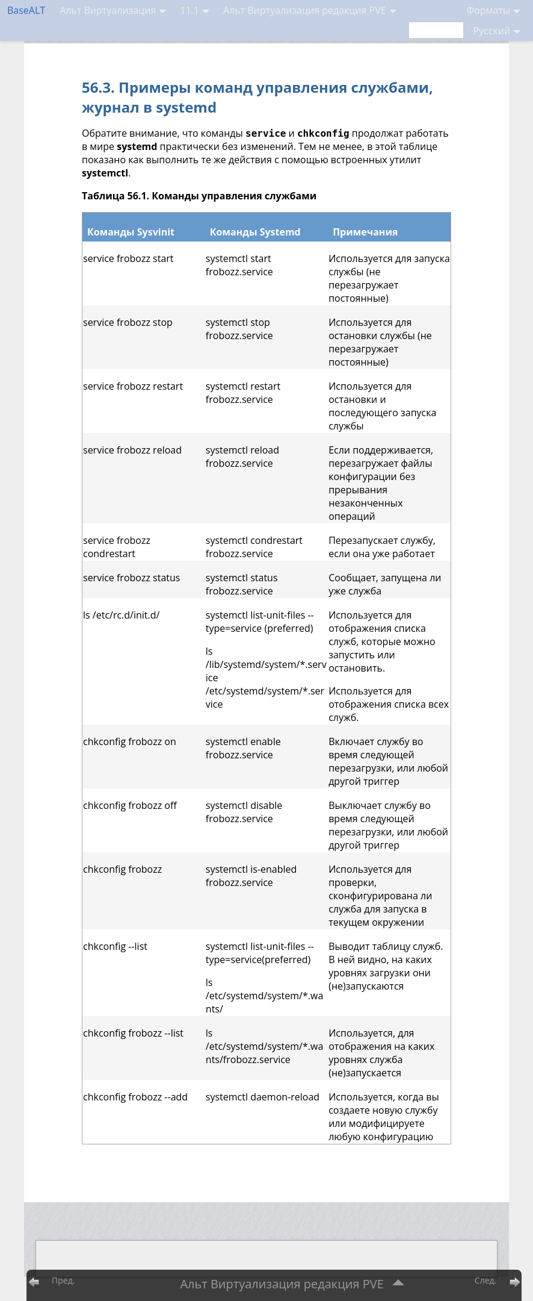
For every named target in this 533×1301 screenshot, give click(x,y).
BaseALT (26, 10)
